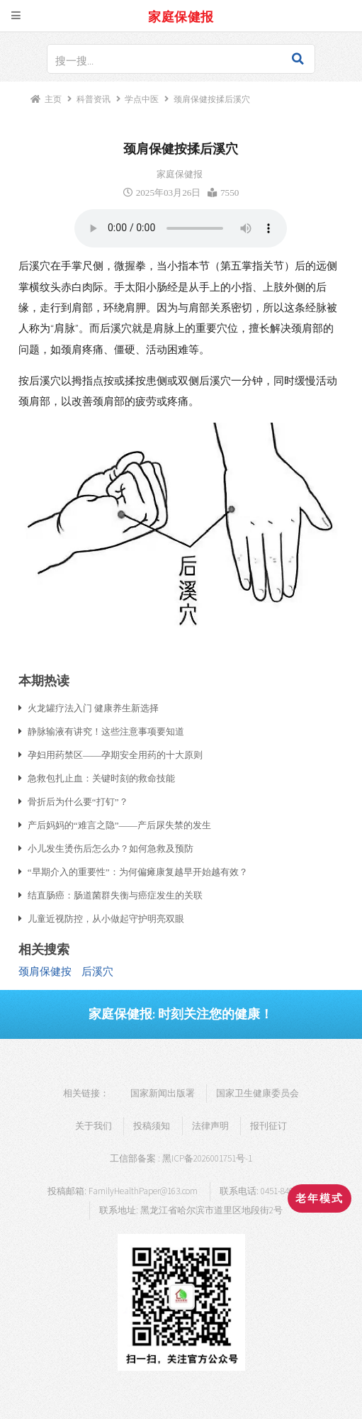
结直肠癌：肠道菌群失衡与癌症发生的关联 (115, 895)
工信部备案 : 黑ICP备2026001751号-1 (181, 1158)
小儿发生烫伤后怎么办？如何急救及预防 (110, 848)
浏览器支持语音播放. (180, 228)
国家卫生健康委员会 (257, 1093)
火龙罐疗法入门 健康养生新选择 (93, 708)
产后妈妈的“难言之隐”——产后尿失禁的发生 (119, 825)
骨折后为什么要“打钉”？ (78, 801)
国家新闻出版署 (162, 1093)
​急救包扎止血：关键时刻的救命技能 (101, 778)
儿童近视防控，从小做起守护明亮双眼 (106, 918)
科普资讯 (94, 99)
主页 (53, 99)
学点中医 (142, 99)
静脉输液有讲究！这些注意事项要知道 (106, 731)
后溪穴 (97, 971)
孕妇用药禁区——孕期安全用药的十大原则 (115, 754)
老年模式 (319, 1198)
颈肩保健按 (45, 971)
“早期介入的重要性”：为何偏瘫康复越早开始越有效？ (138, 872)
